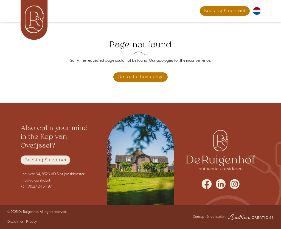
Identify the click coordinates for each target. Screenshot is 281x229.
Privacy (31, 222)
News (182, 10)
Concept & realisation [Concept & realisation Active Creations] (233, 217)
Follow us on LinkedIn (221, 184)
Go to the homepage (140, 77)
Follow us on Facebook (207, 184)
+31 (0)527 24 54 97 (36, 186)
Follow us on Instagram (235, 184)
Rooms (156, 10)
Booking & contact (45, 160)
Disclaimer (15, 222)
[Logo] (34, 20)
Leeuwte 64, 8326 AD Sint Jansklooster (53, 174)
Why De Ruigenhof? (113, 10)
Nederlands (257, 11)
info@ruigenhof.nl (35, 180)
